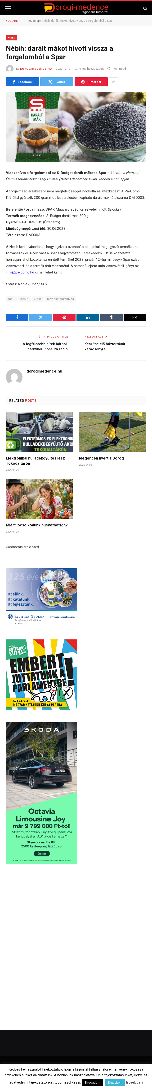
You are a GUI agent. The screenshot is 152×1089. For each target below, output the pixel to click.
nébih (24, 299)
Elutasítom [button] (115, 1082)
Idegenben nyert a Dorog (101, 458)
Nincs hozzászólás (89, 68)
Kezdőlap (33, 20)
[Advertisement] (41, 905)
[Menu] (8, 8)
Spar (37, 299)
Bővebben (134, 1082)
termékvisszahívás (60, 299)
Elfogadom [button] (92, 1082)
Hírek (11, 37)
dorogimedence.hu (36, 68)
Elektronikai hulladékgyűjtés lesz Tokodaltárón (35, 461)
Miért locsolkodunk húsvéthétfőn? (37, 525)
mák (11, 299)
